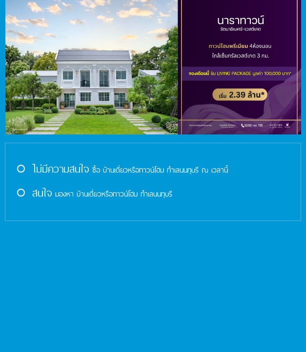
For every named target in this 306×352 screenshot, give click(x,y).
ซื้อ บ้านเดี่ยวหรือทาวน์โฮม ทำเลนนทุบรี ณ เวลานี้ (121, 170)
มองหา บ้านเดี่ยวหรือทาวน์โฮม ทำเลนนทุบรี (93, 194)
